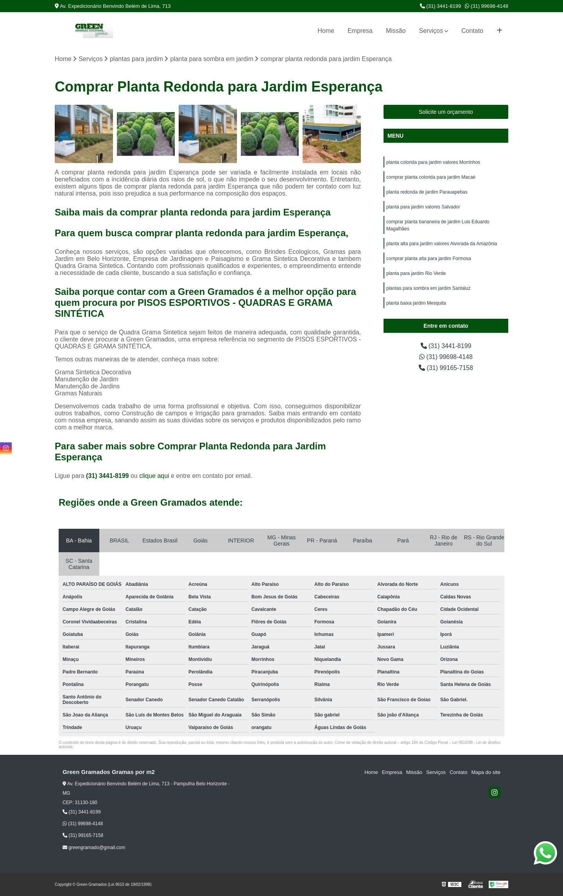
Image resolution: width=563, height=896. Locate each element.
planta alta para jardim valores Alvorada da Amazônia (441, 243)
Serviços (431, 30)
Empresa (360, 30)
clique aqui (154, 475)
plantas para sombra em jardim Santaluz (428, 288)
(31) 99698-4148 (486, 6)
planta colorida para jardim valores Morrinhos (433, 162)
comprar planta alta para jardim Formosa (428, 258)
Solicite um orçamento (446, 112)
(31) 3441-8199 (440, 6)
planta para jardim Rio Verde (416, 273)
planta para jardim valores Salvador (423, 207)
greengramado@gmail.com (94, 847)
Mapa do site (485, 772)
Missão (396, 30)
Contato (472, 30)
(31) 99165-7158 (446, 368)
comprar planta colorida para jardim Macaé (431, 177)
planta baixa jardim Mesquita (416, 303)
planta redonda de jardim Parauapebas (426, 192)
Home (325, 30)
